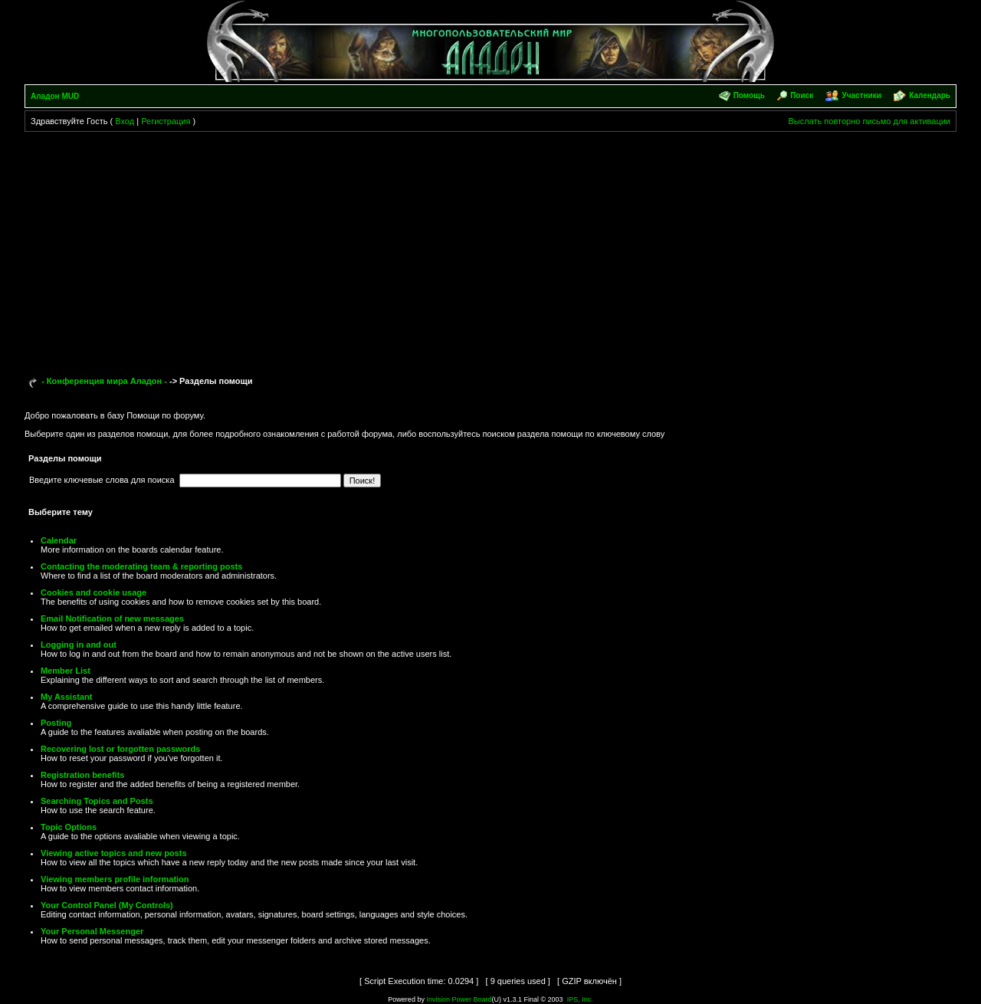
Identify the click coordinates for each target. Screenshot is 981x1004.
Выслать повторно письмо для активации (869, 121)
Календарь (929, 95)
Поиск (801, 95)
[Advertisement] (490, 246)
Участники (861, 95)
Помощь (749, 95)
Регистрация (165, 121)
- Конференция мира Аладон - (104, 381)
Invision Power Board (458, 999)
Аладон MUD (55, 96)
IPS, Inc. (580, 999)
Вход (124, 121)
